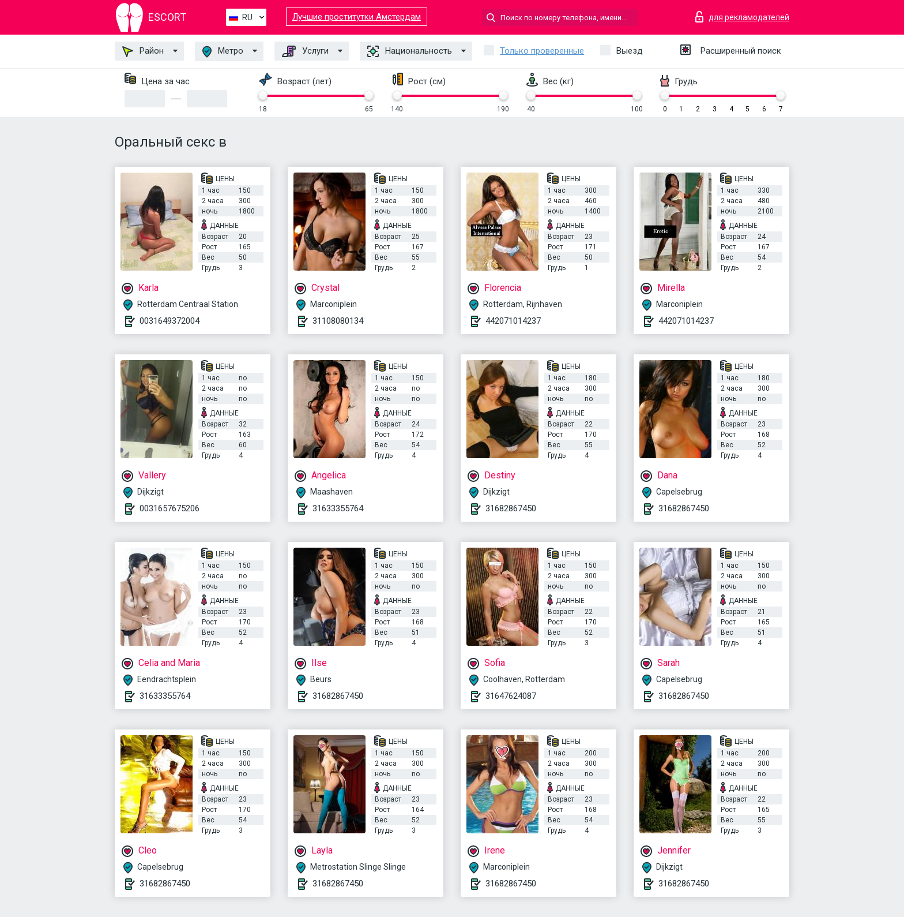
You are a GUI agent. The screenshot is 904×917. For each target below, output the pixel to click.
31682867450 (510, 508)
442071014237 (513, 321)
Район (143, 51)
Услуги (305, 51)
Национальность (409, 51)
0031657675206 (169, 508)
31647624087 (510, 696)
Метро (222, 52)
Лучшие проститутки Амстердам (356, 17)
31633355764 (337, 508)
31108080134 (337, 321)
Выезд (629, 51)
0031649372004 (169, 321)
